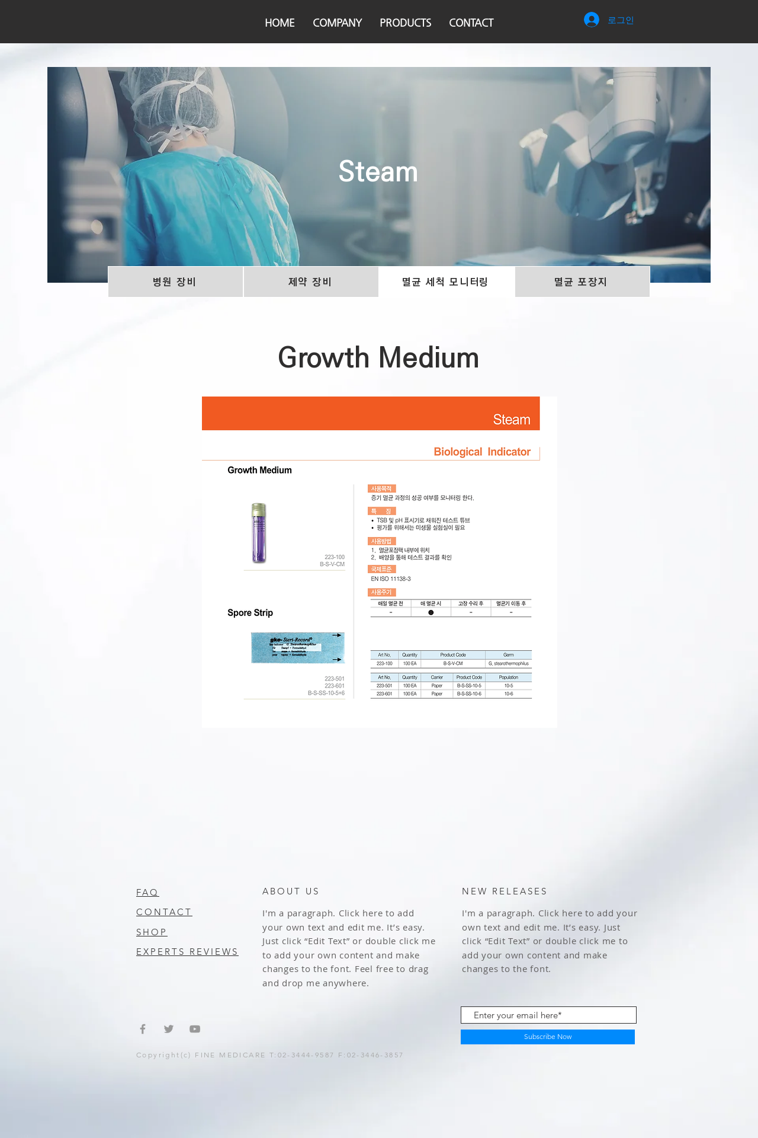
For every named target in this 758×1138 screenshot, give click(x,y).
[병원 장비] (175, 282)
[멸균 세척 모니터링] (447, 282)
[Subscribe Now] (548, 1037)
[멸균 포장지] (582, 282)
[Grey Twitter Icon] (168, 1028)
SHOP (152, 932)
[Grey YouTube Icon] (194, 1028)
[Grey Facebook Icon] (142, 1028)
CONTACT (164, 912)
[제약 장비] (311, 282)
